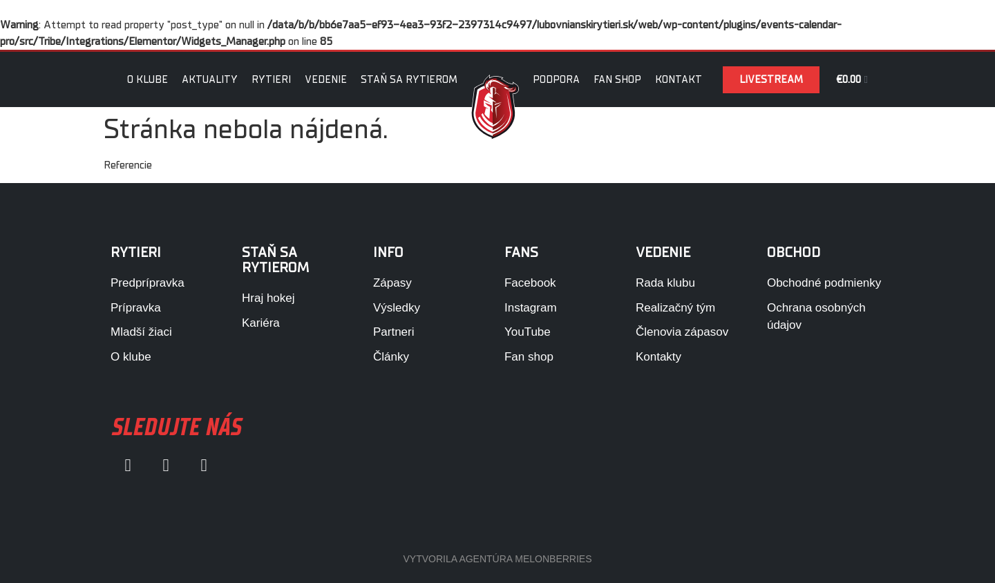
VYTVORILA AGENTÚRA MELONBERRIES (497, 558)
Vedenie (326, 79)
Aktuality (210, 79)
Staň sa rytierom (409, 79)
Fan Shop (617, 79)
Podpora (556, 79)
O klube (147, 79)
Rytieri (271, 79)
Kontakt (678, 79)
